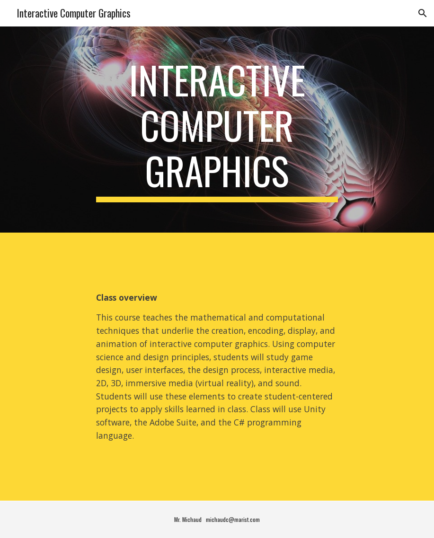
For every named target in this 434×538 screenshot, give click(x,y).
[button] (422, 13)
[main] (217, 129)
